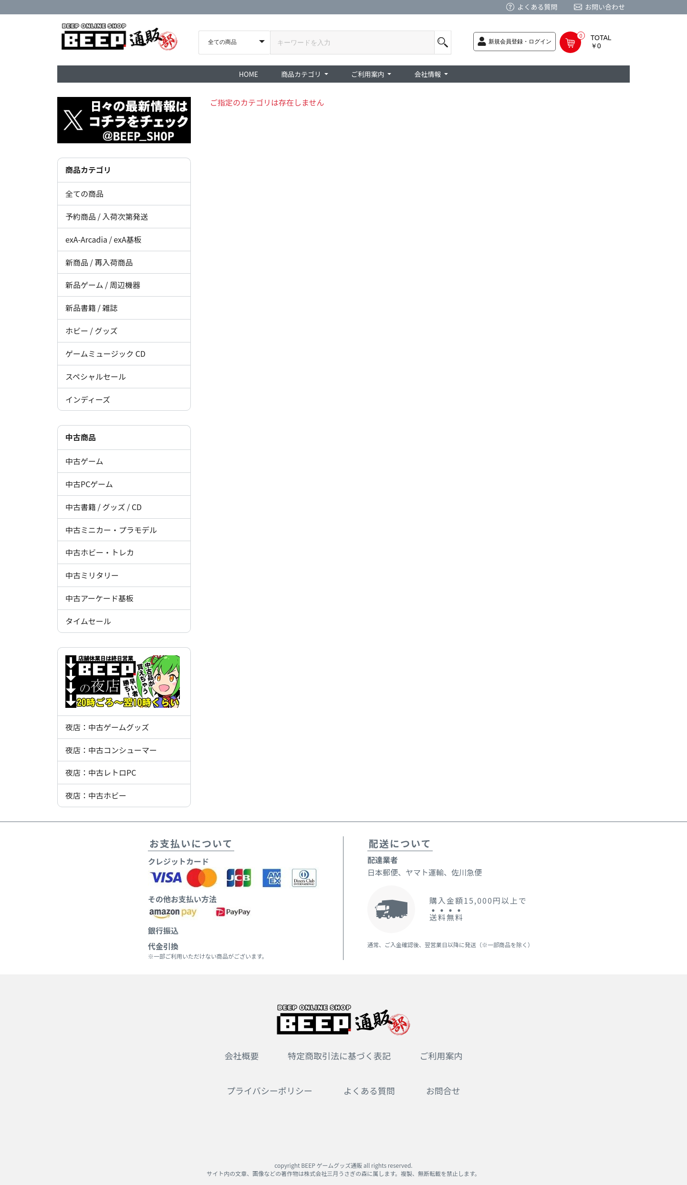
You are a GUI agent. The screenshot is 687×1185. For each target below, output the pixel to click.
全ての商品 (84, 193)
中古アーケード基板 (99, 598)
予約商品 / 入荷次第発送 (106, 216)
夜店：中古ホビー (95, 795)
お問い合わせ (605, 6)
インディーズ (87, 399)
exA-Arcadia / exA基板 (103, 239)
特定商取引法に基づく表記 (339, 1055)
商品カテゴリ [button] (302, 74)
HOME (248, 74)
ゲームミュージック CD (105, 353)
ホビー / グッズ (91, 330)
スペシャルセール (95, 376)
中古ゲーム (84, 461)
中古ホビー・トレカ (99, 552)
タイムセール (88, 621)
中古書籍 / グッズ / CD (103, 506)
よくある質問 (537, 6)
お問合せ (443, 1090)
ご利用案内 (441, 1055)
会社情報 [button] (428, 74)
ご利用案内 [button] (368, 74)
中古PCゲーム (89, 484)
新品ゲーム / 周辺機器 (102, 284)
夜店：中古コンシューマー (111, 750)
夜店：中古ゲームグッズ (107, 727)
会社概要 (242, 1055)
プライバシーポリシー (269, 1090)
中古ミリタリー (92, 575)
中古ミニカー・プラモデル (111, 529)
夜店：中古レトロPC (100, 772)
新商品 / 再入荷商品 (99, 262)
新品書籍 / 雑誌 (91, 307)
